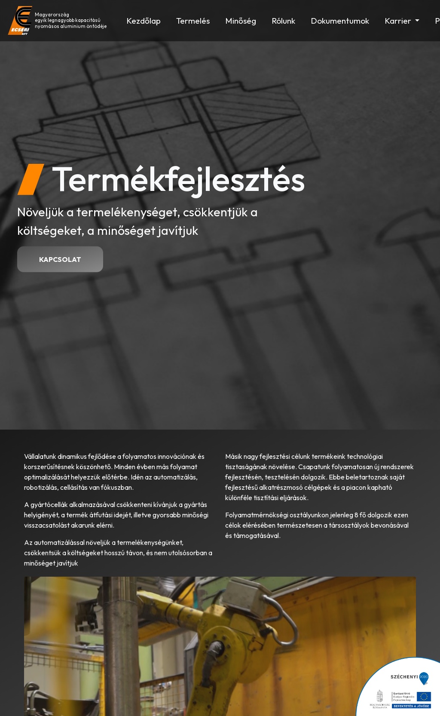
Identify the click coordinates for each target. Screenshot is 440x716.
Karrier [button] (399, 20)
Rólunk (283, 20)
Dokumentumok (340, 20)
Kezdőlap (143, 20)
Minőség (240, 20)
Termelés (193, 20)
